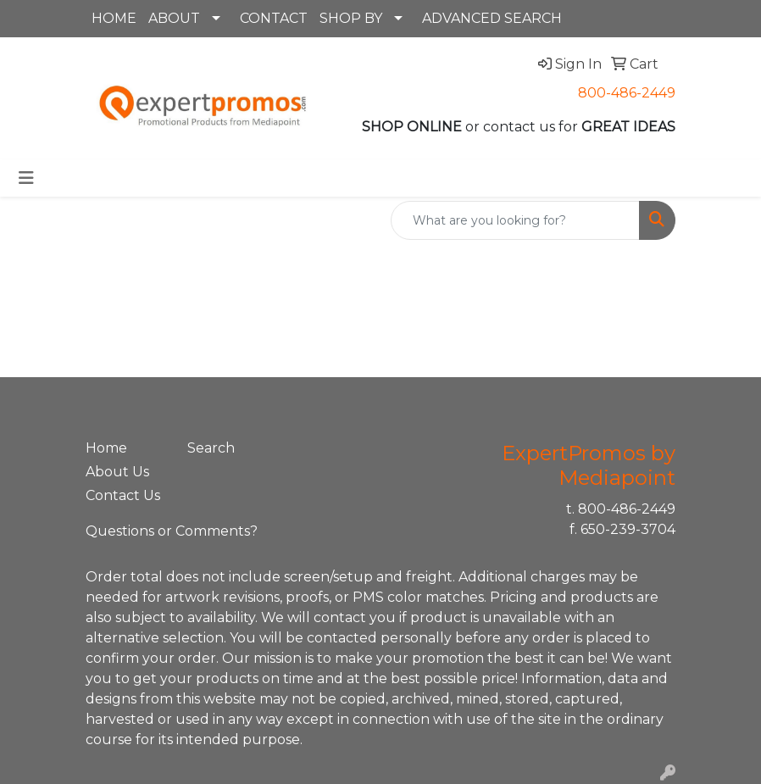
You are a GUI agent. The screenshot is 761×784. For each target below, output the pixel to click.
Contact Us (123, 495)
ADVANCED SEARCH (492, 18)
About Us (117, 472)
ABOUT (174, 18)
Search (211, 448)
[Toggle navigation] (26, 178)
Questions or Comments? (172, 531)
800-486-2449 (626, 93)
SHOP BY (350, 18)
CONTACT (274, 18)
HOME (114, 18)
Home (106, 448)
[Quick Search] (515, 220)
